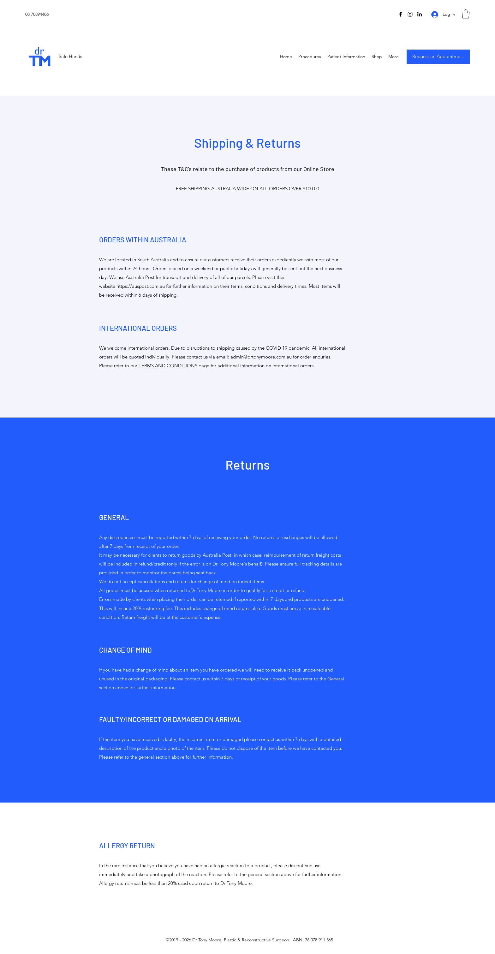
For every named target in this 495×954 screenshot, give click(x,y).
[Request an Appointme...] (438, 57)
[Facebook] (400, 14)
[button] (465, 14)
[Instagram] (410, 14)
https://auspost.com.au (140, 286)
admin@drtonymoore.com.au (261, 357)
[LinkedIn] (419, 14)
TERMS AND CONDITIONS (167, 366)
